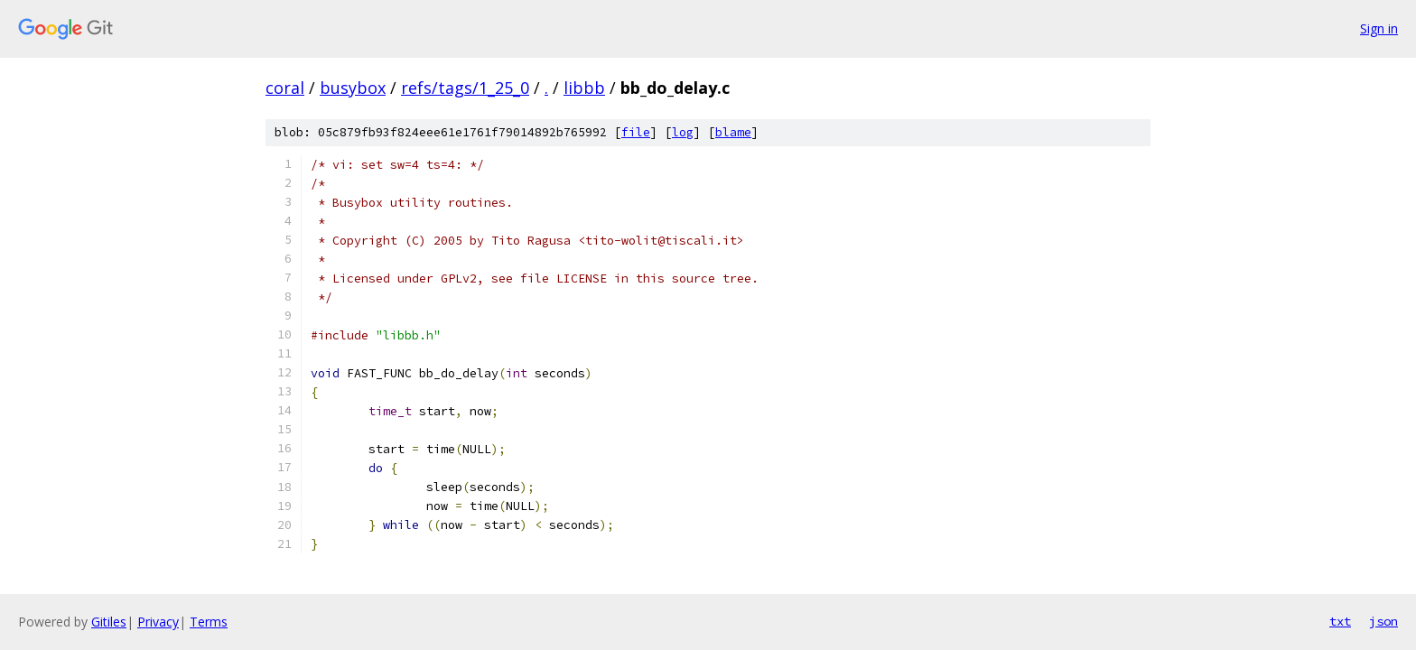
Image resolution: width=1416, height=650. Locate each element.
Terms (209, 621)
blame (733, 132)
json (1383, 621)
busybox (353, 87)
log (683, 132)
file (635, 132)
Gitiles (108, 621)
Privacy (158, 621)
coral (285, 87)
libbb (584, 87)
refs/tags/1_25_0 (465, 87)
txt (1340, 621)
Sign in (1379, 28)
